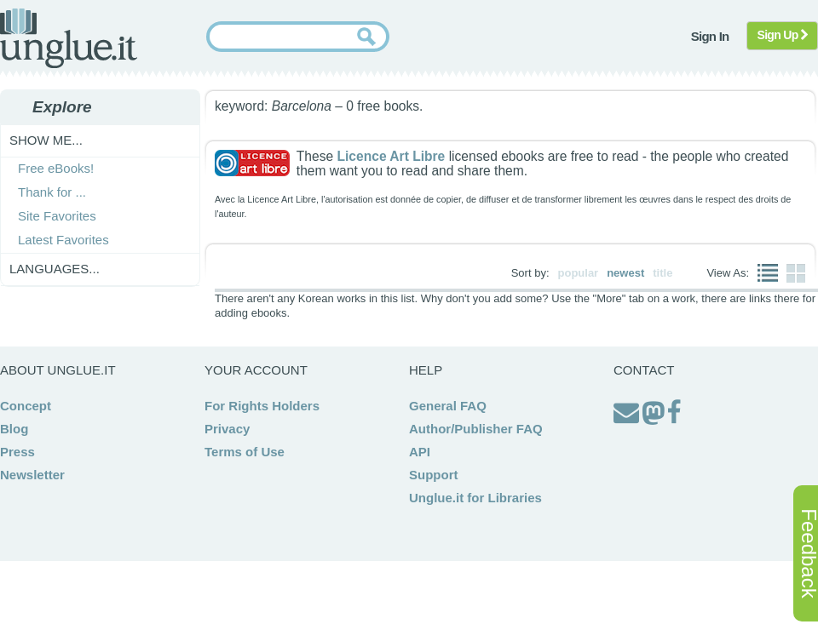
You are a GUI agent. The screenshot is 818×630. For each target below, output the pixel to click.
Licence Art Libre (391, 156)
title (662, 272)
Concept (25, 405)
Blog (14, 428)
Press (17, 451)
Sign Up (783, 35)
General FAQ (448, 405)
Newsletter (32, 474)
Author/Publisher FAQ (476, 428)
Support (433, 474)
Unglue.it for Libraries (475, 497)
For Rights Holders (262, 405)
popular (578, 272)
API (419, 451)
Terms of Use (244, 451)
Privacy (227, 428)
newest (625, 272)
